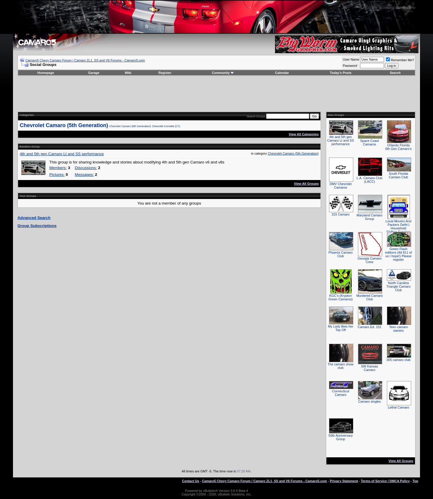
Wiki (128, 72)
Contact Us (190, 481)
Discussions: (86, 168)
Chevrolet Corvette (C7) (166, 126)
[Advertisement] (216, 93)
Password (350, 65)
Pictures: (57, 174)
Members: (58, 168)
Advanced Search (34, 218)
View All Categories (304, 134)
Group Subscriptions (37, 225)
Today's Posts (340, 72)
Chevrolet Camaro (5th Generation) (64, 125)
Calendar (282, 72)
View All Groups (306, 183)
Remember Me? (400, 60)
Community (223, 72)
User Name (351, 59)
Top (415, 481)
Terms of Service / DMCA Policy (385, 481)
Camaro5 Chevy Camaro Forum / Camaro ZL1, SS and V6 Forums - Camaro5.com (85, 60)
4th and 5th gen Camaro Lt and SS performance (62, 154)
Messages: (84, 174)
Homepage (46, 72)
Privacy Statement (344, 481)
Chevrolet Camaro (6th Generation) (130, 126)
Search (395, 72)
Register (164, 72)
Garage (94, 72)
